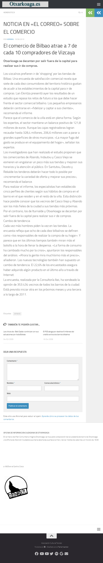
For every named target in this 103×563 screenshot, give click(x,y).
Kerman (10, 39)
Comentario (12, 361)
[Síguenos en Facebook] (36, 554)
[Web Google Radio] (61, 554)
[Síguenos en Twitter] (51, 554)
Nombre (11, 383)
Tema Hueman (63, 547)
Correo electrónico (52, 383)
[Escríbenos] (66, 554)
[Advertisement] (43, 507)
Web (9, 393)
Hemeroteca (9, 12)
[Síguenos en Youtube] (41, 554)
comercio (17, 314)
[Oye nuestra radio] (56, 554)
